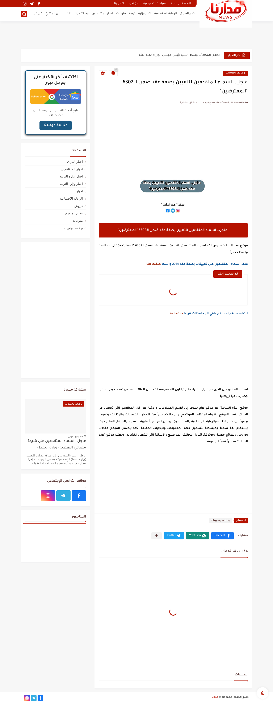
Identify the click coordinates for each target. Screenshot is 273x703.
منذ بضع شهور (75, 436)
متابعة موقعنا (56, 125)
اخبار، (79, 191)
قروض (37, 13)
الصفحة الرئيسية (181, 3)
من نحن (133, 3)
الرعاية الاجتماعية (165, 13)
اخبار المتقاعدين (102, 13)
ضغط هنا (153, 264)
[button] (222, 535)
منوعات (121, 13)
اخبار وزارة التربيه (71, 183)
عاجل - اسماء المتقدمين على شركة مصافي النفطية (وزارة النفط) (57, 444)
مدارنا (214, 697)
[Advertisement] (136, 34)
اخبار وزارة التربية (140, 13)
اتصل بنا (119, 3)
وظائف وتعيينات (78, 13)
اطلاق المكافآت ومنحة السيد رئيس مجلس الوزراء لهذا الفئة (179, 55)
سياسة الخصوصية (154, 3)
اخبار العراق (187, 13)
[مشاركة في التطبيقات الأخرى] (156, 535)
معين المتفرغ (54, 13)
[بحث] (24, 14)
